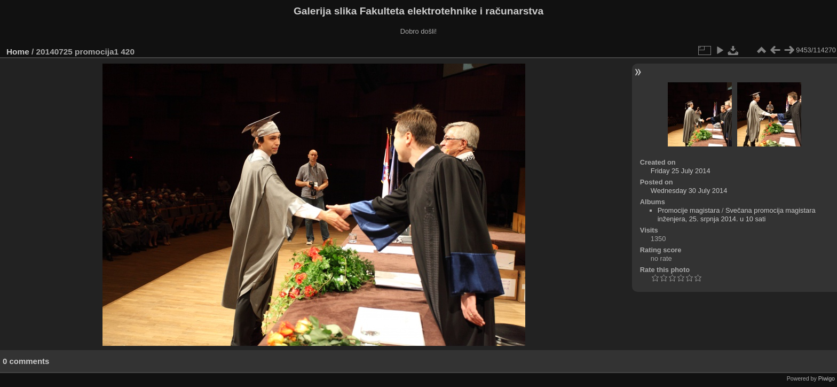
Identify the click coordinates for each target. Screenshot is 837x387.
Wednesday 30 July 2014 (689, 191)
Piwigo (826, 378)
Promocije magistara (689, 210)
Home (17, 51)
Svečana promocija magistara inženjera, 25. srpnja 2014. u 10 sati (737, 214)
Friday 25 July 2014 (680, 171)
